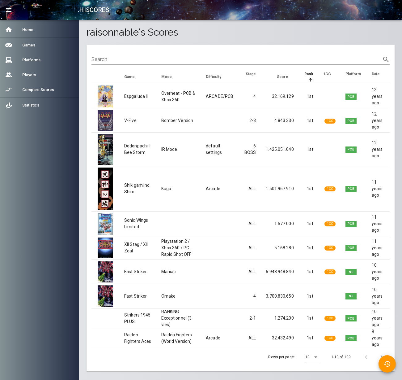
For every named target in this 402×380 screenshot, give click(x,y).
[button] (312, 357)
